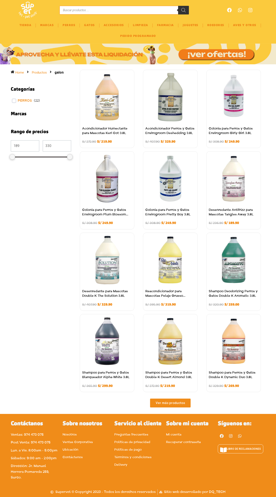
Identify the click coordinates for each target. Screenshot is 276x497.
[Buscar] (183, 10)
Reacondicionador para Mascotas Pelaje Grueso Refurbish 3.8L (164, 296)
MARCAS (47, 25)
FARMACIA (165, 25)
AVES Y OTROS (244, 25)
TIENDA (25, 25)
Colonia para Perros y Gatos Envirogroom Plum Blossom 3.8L (104, 214)
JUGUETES (190, 25)
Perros (25, 101)
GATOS (89, 25)
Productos (40, 72)
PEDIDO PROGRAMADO (138, 36)
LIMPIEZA (140, 25)
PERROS (69, 25)
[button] (170, 404)
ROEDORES (215, 25)
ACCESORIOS (114, 25)
